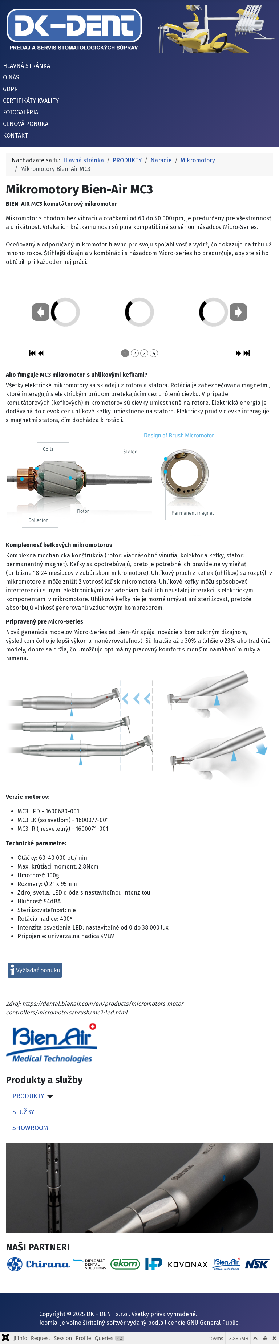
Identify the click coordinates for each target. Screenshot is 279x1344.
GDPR (10, 89)
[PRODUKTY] (48, 1096)
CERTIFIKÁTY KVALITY (31, 100)
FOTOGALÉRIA (20, 112)
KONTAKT (15, 135)
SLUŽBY (23, 1112)
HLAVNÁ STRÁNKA (26, 65)
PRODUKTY (28, 1096)
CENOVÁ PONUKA (25, 123)
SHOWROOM (30, 1128)
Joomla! (49, 1322)
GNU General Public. (213, 1322)
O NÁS (11, 77)
